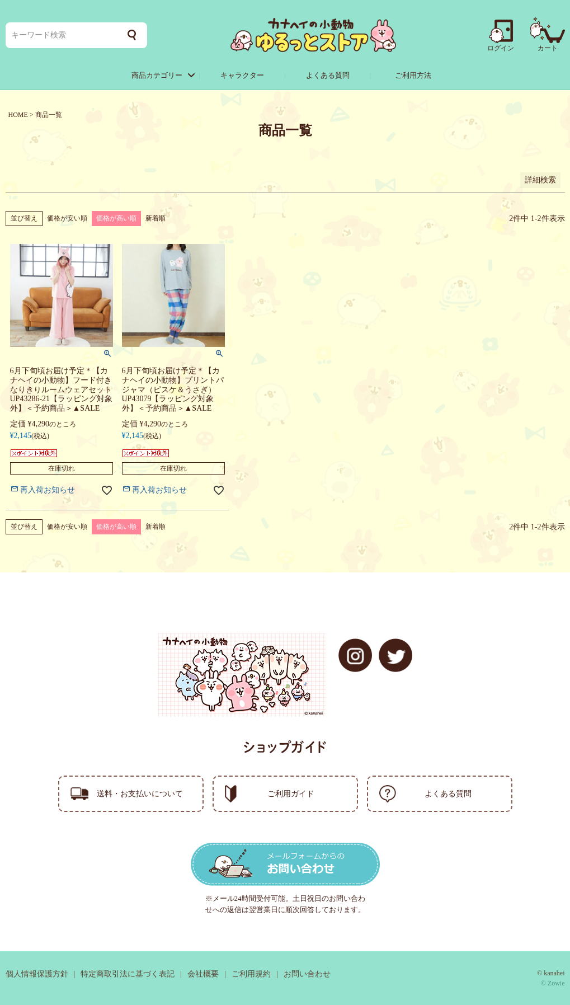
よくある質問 (328, 75)
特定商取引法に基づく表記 (128, 974)
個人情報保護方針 (37, 974)
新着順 (155, 218)
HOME (18, 115)
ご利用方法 (413, 75)
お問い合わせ (307, 974)
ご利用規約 (251, 974)
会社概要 (203, 974)
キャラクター (242, 75)
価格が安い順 (67, 218)
